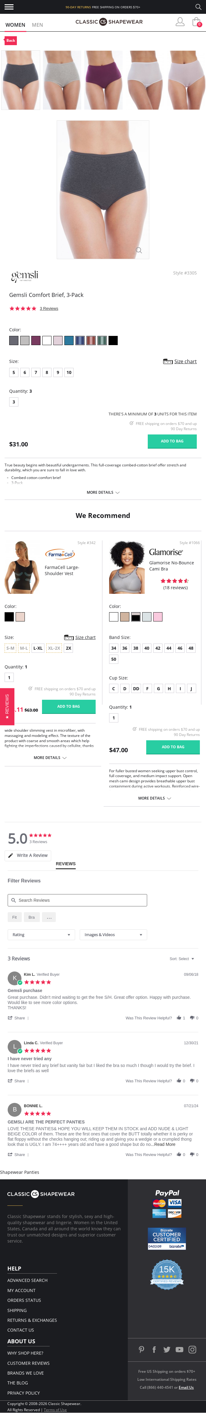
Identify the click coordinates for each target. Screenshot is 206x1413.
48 (191, 648)
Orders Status (24, 1300)
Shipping (17, 1310)
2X (68, 648)
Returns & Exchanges (32, 1320)
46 (179, 648)
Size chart (185, 361)
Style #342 (87, 542)
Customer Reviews (28, 1363)
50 (113, 659)
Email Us (186, 1387)
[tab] (28, 856)
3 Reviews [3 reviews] (49, 308)
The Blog (17, 1383)
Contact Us (20, 1330)
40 (146, 648)
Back (10, 40)
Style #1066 (190, 542)
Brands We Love (25, 1373)
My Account (21, 1290)
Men (37, 24)
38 (135, 648)
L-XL (38, 648)
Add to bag (172, 441)
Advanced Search (27, 1280)
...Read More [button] (163, 1144)
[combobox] (41, 934)
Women (15, 24)
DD (136, 688)
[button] (49, 917)
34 (113, 648)
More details (100, 492)
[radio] (15, 917)
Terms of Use (55, 1409)
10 (69, 372)
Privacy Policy (23, 1393)
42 (157, 648)
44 (168, 648)
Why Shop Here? (25, 1353)
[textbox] (197, 961)
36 (124, 648)
